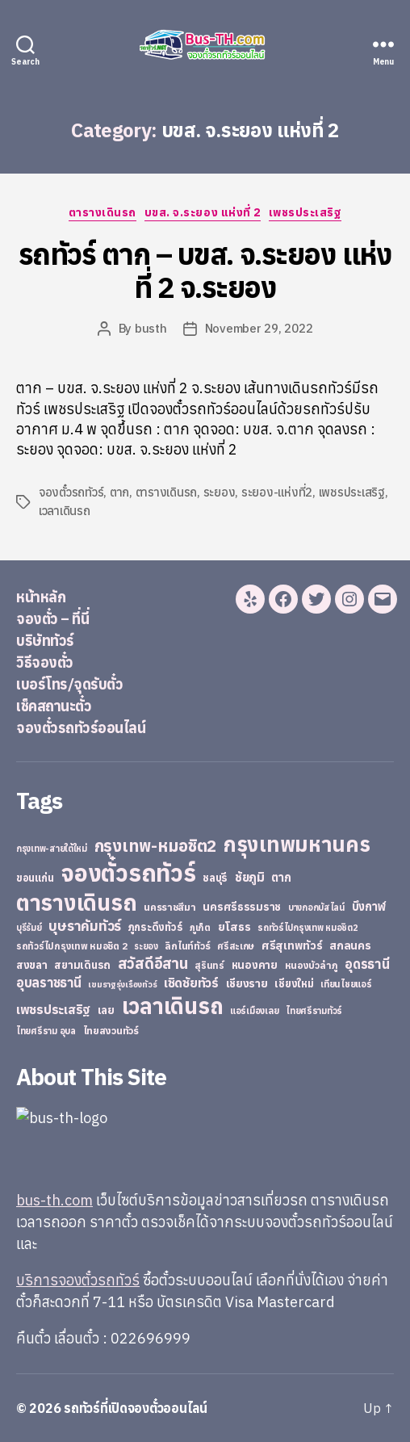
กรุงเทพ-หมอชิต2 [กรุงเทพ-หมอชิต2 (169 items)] (155, 846)
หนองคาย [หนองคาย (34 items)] (255, 965)
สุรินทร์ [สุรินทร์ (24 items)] (209, 965)
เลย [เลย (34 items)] (106, 1010)
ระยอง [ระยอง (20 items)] (146, 946)
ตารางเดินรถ (102, 213)
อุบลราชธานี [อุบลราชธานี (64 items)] (49, 982)
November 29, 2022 (259, 328)
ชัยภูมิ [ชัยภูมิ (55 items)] (250, 877)
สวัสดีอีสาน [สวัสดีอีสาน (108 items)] (153, 963)
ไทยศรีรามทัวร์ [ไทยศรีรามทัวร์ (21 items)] (314, 1011)
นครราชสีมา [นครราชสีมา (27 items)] (170, 906)
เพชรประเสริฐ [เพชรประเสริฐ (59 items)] (53, 1009)
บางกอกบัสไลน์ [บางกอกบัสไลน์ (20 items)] (316, 907)
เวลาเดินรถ (64, 510)
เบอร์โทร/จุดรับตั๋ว (69, 684)
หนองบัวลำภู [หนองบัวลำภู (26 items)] (311, 965)
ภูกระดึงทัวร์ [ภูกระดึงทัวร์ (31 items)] (155, 927)
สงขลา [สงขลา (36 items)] (32, 965)
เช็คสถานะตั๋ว (53, 706)
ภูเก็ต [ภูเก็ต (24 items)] (200, 927)
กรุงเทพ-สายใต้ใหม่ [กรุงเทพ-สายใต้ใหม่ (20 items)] (51, 848)
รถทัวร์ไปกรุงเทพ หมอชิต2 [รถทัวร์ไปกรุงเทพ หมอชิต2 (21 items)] (307, 927)
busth (151, 328)
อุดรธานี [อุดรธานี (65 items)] (367, 963)
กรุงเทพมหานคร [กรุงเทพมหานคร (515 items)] (297, 844)
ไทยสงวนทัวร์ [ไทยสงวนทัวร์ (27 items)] (111, 1030)
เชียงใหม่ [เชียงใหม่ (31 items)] (293, 984)
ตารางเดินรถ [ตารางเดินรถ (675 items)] (76, 902)
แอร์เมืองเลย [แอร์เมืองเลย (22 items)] (254, 1010)
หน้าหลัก (40, 597)
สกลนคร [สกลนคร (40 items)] (349, 945)
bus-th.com (54, 1200)
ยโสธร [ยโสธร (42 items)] (234, 926)
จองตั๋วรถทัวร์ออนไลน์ (80, 728)
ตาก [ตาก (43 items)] (281, 877)
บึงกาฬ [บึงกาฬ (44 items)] (369, 906)
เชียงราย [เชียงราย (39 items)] (247, 983)
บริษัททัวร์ (45, 640)
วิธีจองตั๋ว (44, 662)
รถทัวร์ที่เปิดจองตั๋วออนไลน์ (135, 1408)
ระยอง (219, 492)
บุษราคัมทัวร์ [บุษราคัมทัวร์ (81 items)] (84, 925)
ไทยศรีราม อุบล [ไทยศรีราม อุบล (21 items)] (46, 1031)
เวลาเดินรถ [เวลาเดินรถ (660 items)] (173, 1005)
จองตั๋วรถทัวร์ (71, 492)
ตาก (119, 492)
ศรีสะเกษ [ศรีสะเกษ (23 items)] (235, 946)
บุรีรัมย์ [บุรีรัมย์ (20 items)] (29, 927)
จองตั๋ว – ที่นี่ (52, 619)
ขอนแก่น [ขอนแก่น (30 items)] (34, 877)
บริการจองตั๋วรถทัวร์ (78, 1280)
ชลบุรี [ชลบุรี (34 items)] (215, 877)
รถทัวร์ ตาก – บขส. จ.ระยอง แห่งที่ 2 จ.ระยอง (205, 270)
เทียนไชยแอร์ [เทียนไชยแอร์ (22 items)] (345, 984)
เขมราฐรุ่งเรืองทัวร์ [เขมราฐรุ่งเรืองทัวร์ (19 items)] (122, 984)
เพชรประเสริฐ (305, 213)
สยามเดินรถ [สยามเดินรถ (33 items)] (82, 965)
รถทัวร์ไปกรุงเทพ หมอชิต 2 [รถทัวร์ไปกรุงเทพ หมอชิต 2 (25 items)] (71, 946)
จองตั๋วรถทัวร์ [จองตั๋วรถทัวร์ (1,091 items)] (128, 872)
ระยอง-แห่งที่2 (276, 492)
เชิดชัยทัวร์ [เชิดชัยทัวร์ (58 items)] (191, 983)
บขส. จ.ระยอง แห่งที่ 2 (202, 213)
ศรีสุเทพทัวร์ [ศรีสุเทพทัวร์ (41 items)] (292, 945)
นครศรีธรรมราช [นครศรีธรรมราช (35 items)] (242, 906)
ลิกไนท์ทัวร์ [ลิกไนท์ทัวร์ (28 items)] (187, 945)
